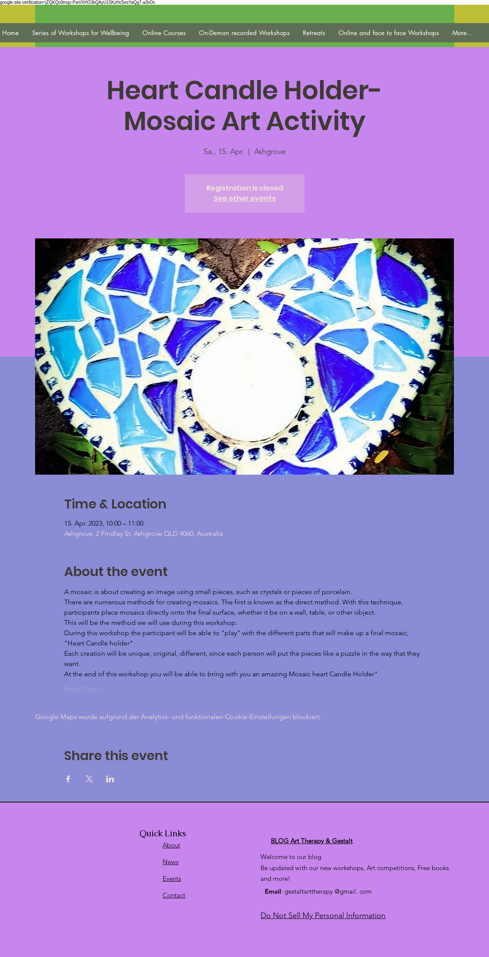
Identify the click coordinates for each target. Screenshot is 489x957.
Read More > (84, 689)
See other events (244, 198)
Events (172, 878)
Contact (174, 895)
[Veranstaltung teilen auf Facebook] (68, 779)
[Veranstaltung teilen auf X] (89, 779)
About (171, 845)
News (170, 862)
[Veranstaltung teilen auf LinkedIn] (110, 779)
